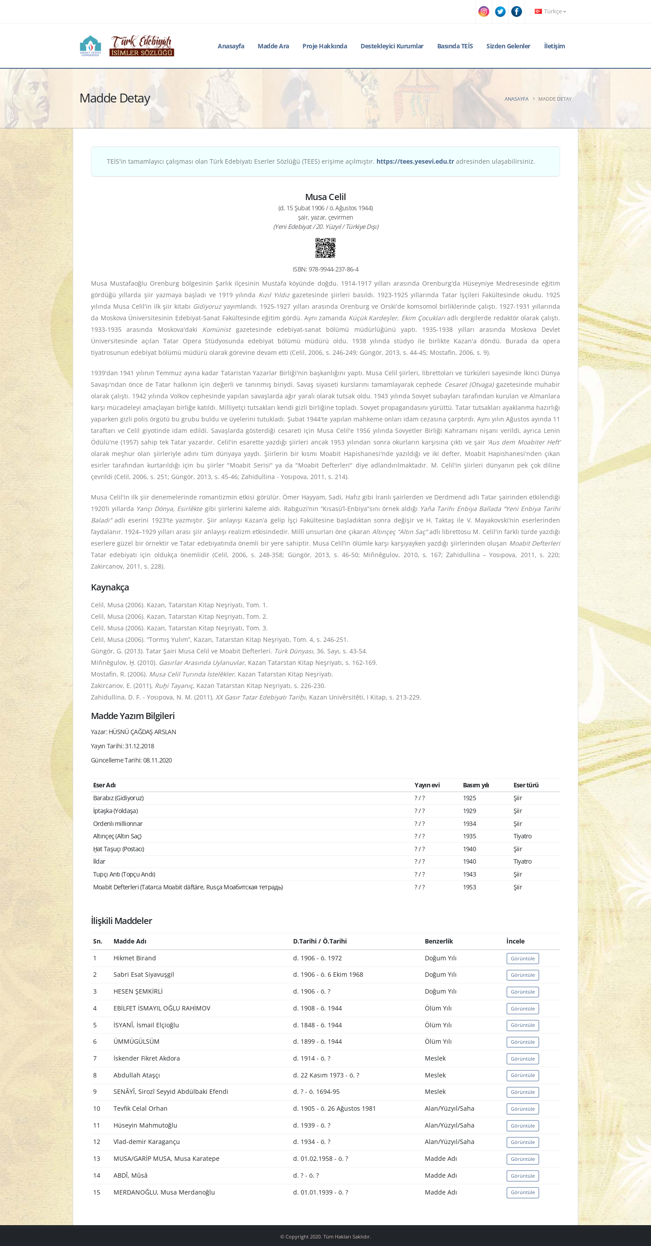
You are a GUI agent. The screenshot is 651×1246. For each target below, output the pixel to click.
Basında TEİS (455, 46)
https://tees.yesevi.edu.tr (415, 161)
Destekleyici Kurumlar (392, 46)
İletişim (554, 46)
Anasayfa (231, 46)
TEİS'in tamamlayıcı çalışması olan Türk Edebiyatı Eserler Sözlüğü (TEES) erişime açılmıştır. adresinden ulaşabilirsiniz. (321, 161)
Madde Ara (273, 46)
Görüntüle (523, 958)
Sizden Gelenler (508, 46)
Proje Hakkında (324, 46)
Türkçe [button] (550, 11)
